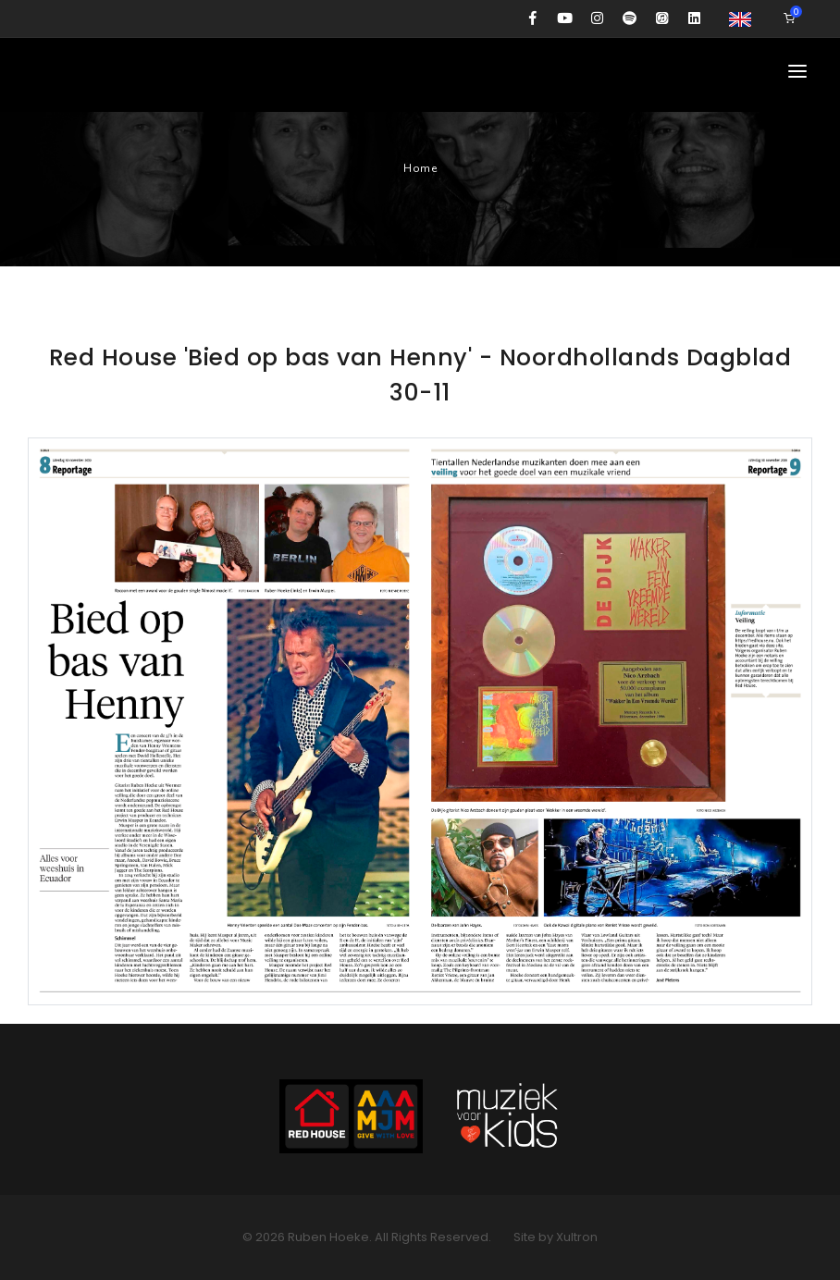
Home (420, 168)
